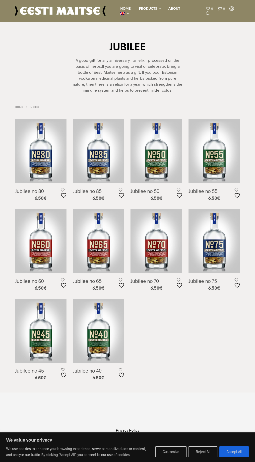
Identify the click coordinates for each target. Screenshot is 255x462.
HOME (125, 8)
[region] (127, 447)
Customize (171, 452)
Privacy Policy (127, 430)
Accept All (234, 452)
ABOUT (174, 8)
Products (148, 8)
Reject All (203, 452)
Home (19, 107)
